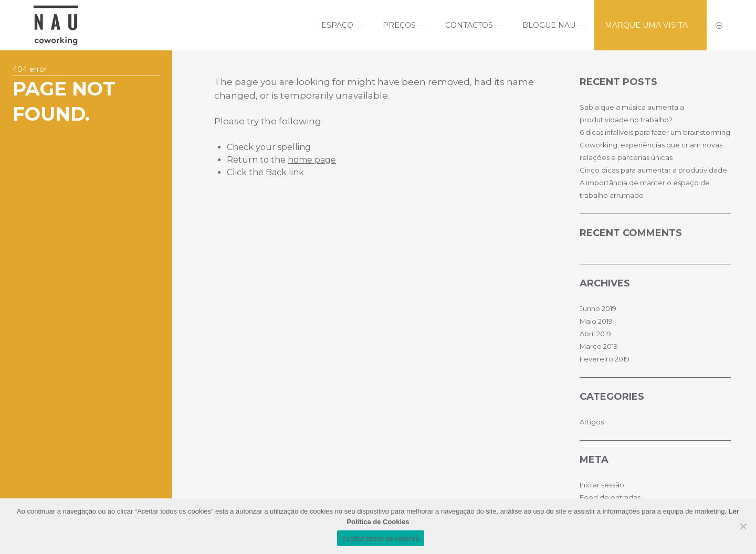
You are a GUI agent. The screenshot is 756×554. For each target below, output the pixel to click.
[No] (743, 526)
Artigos (592, 422)
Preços (399, 25)
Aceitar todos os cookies (380, 538)
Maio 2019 (596, 321)
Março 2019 (599, 346)
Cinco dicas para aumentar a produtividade (653, 170)
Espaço (337, 25)
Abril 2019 (595, 333)
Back (276, 172)
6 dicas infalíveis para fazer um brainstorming (655, 132)
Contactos (469, 25)
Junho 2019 (598, 308)
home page (312, 160)
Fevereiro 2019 (604, 359)
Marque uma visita (646, 25)
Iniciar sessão (602, 485)
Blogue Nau (548, 25)
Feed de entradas (610, 497)
